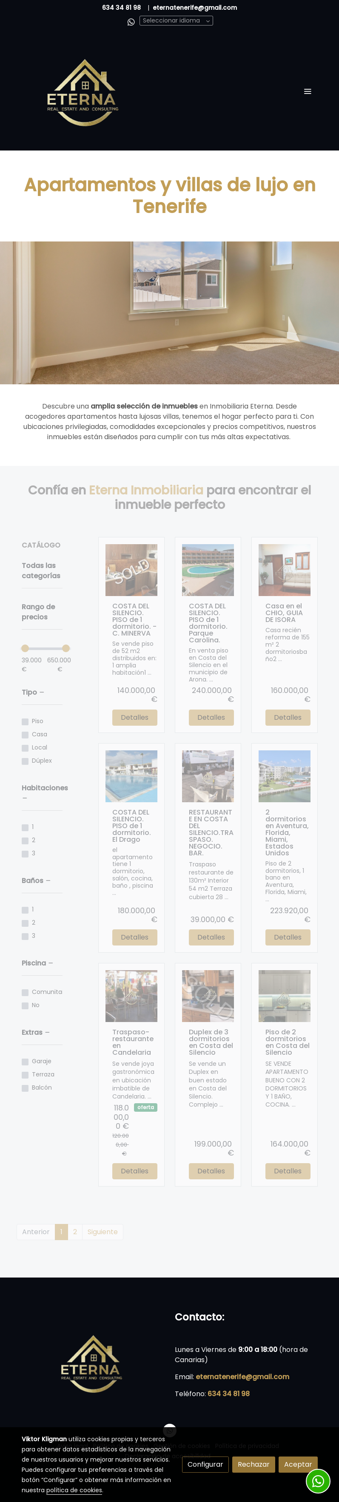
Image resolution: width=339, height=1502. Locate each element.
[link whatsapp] (131, 21)
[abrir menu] (307, 91)
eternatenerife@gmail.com (242, 1377)
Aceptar (298, 1464)
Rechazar (254, 1464)
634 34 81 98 (121, 7)
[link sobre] (93, 1363)
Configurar (205, 1464)
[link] (84, 90)
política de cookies (74, 1490)
